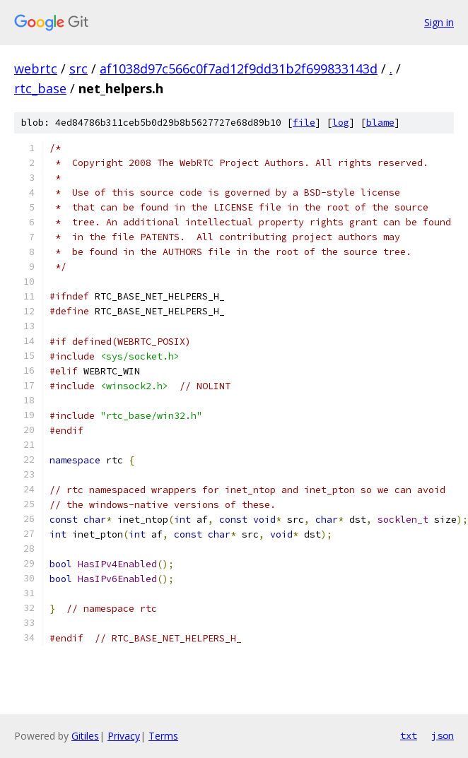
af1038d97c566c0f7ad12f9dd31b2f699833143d (239, 68)
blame (380, 123)
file (304, 123)
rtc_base (40, 88)
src (78, 68)
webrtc (35, 68)
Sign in (439, 22)
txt (408, 735)
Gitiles (85, 735)
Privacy (123, 735)
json (442, 735)
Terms (163, 735)
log (340, 123)
